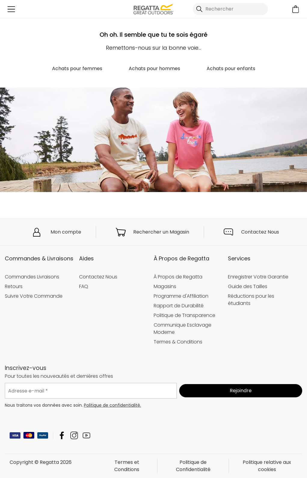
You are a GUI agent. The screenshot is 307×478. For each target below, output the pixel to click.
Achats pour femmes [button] (77, 68)
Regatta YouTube (86, 435)
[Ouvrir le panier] (295, 9)
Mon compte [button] (66, 231)
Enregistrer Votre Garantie (258, 276)
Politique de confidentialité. (112, 405)
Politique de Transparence (184, 315)
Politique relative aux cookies (267, 466)
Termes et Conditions (126, 466)
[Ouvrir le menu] (11, 9)
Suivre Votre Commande (34, 296)
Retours (14, 286)
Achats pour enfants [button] (231, 68)
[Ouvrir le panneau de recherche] (230, 9)
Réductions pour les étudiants (251, 300)
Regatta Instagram (74, 435)
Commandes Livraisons (32, 276)
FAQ (83, 286)
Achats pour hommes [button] (154, 68)
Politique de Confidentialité (193, 466)
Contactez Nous (260, 231)
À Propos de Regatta (178, 276)
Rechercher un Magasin (161, 231)
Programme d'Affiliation (181, 296)
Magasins (165, 286)
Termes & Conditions (178, 341)
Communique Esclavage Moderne (182, 328)
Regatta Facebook (62, 435)
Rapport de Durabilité (179, 305)
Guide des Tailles (247, 286)
